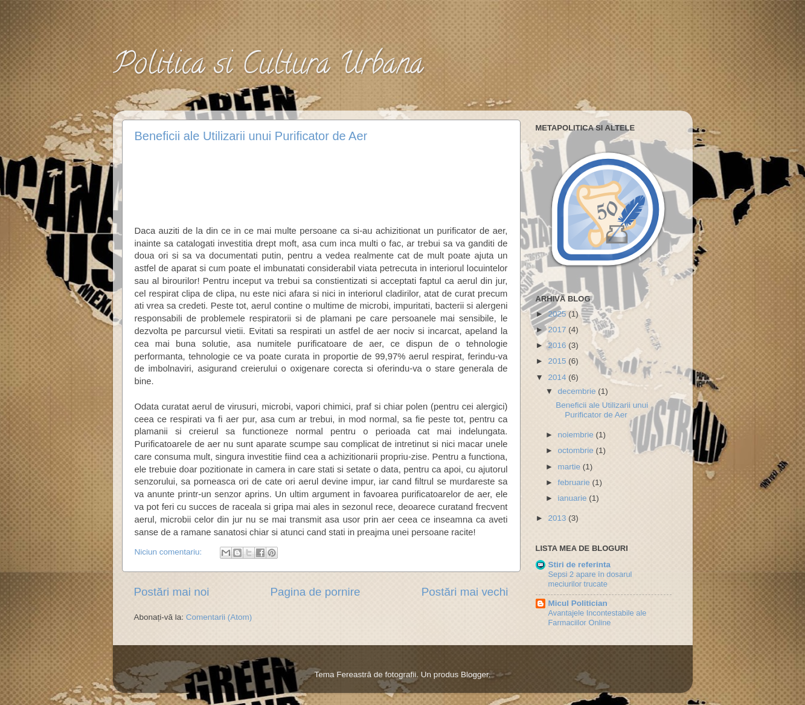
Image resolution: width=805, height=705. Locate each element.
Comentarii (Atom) (219, 617)
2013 (558, 518)
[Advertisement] (322, 182)
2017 (558, 329)
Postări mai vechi (465, 591)
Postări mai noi (172, 591)
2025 (558, 313)
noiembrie (577, 434)
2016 (558, 345)
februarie (575, 482)
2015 (558, 360)
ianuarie (573, 498)
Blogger (475, 674)
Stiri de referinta (579, 564)
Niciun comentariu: (170, 551)
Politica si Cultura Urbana (268, 67)
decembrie (578, 391)
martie (570, 466)
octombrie (577, 450)
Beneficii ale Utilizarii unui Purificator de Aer (251, 136)
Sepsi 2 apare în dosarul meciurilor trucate (590, 579)
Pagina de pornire (315, 591)
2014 (558, 377)
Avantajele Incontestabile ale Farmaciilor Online (597, 618)
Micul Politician (578, 603)
